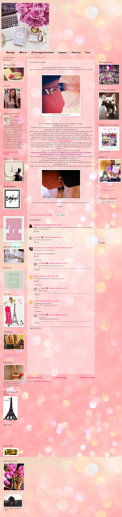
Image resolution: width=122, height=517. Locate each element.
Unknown (36, 276)
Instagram (62, 52)
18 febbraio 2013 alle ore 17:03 (57, 263)
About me (23, 52)
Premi (87, 52)
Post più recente (34, 377)
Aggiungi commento (36, 328)
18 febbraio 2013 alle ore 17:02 (57, 288)
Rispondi (36, 232)
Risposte (38, 260)
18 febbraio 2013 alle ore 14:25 (49, 276)
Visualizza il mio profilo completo (10, 153)
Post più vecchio (88, 377)
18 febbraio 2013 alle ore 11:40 (53, 237)
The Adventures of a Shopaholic (44, 248)
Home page (10, 52)
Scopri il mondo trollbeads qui (62, 141)
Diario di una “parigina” (23, 8)
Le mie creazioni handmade (42, 52)
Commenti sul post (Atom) (42, 381)
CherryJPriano (38, 225)
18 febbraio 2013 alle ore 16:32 (49, 301)
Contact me (75, 52)
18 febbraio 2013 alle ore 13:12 (63, 248)
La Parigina (37, 237)
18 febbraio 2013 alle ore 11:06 (52, 225)
